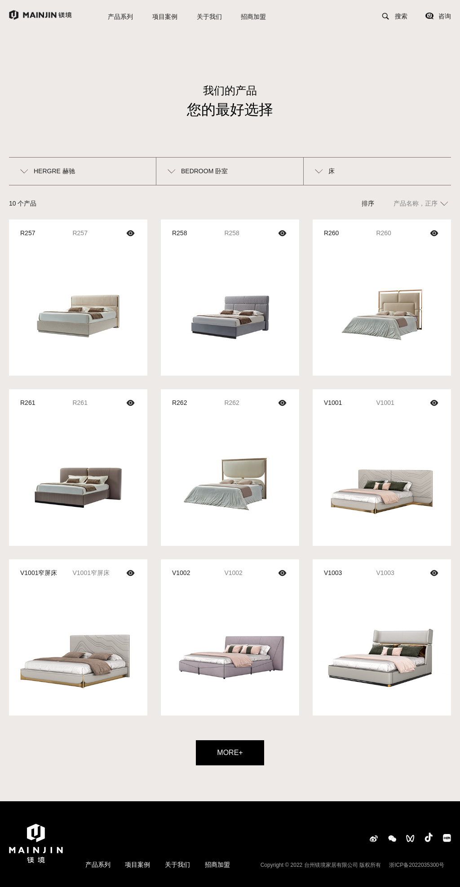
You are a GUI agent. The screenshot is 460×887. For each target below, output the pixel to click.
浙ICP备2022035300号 (416, 865)
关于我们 (209, 16)
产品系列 (120, 16)
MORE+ (230, 752)
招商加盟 (253, 16)
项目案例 (164, 16)
